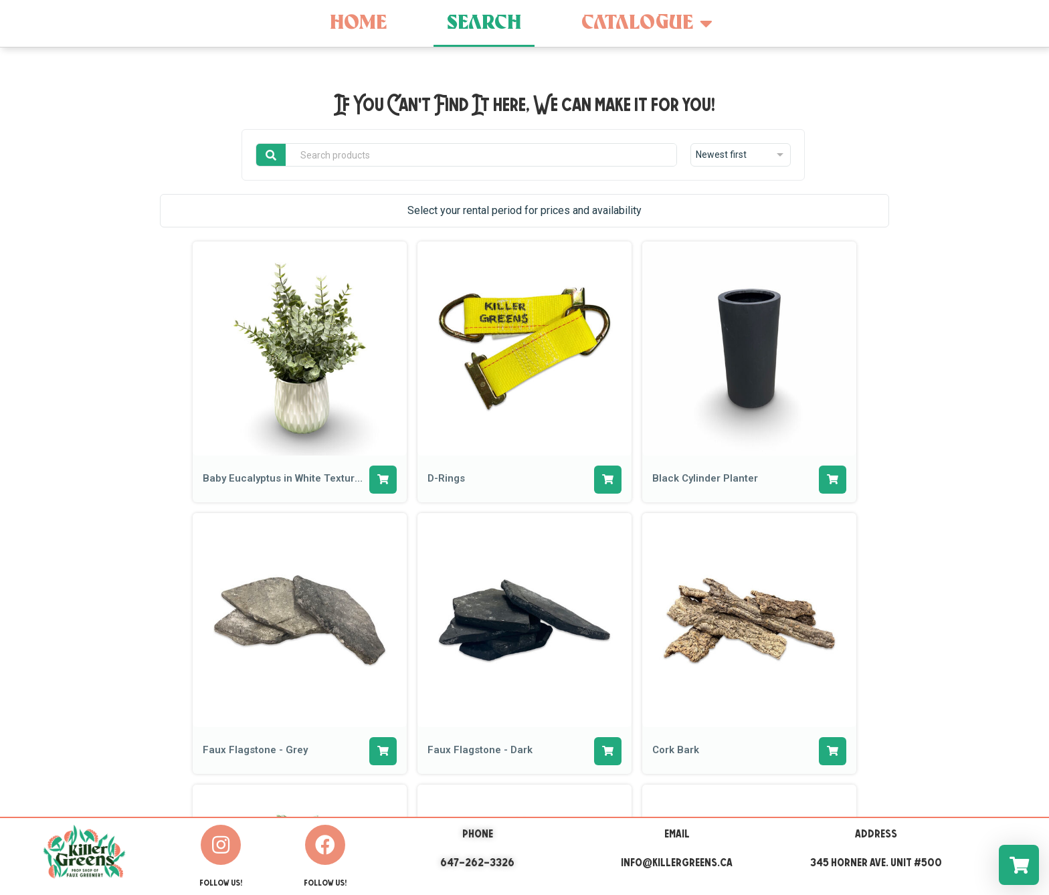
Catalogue (646, 23)
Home (358, 23)
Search (484, 23)
